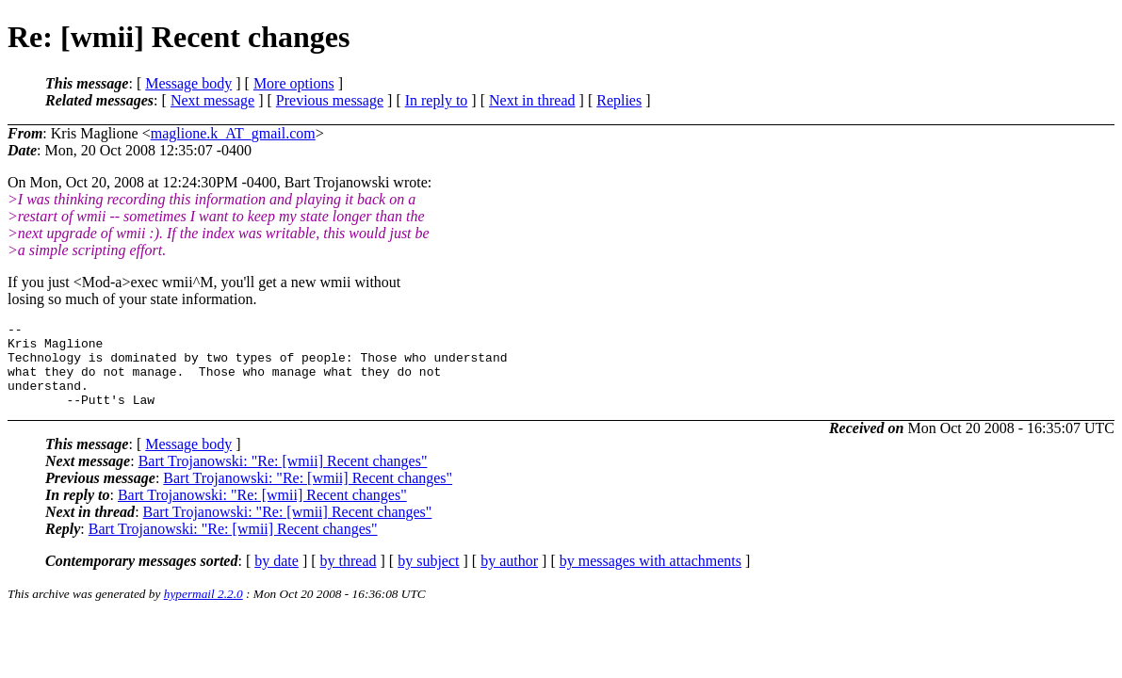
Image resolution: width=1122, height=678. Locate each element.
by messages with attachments (650, 578)
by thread (348, 578)
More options (293, 83)
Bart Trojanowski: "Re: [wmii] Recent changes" (283, 478)
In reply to (436, 100)
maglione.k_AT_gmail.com (233, 133)
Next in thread (532, 100)
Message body (188, 83)
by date (276, 578)
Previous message (329, 100)
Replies (619, 100)
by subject (428, 578)
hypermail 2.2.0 (203, 611)
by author (509, 578)
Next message (212, 100)
